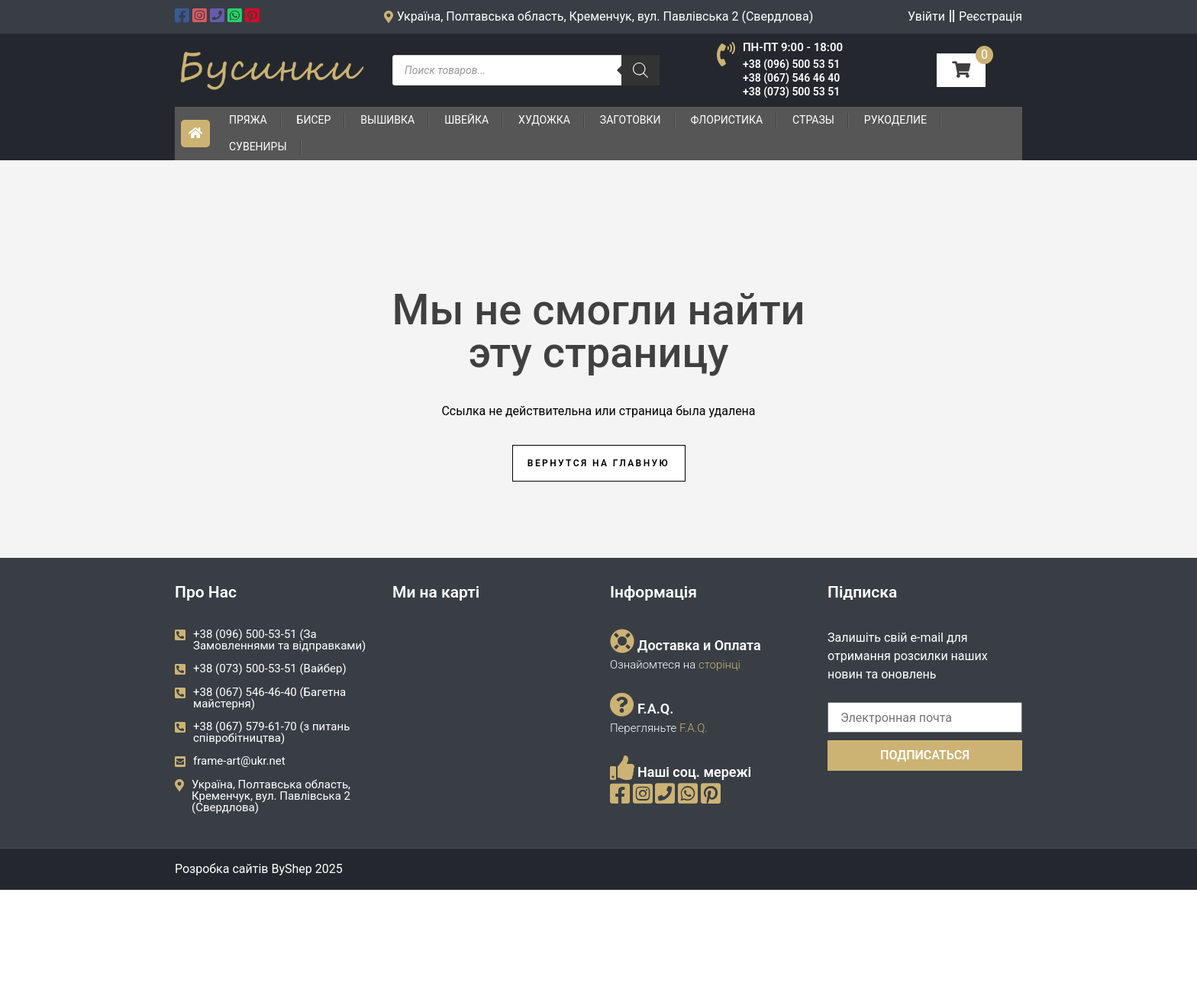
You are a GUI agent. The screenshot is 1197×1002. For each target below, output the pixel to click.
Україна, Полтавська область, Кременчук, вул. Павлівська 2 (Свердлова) (271, 796)
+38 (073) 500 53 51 (791, 91)
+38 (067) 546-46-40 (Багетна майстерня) (269, 697)
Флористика (727, 120)
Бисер (314, 120)
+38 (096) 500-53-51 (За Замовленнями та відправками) (279, 639)
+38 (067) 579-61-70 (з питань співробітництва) (271, 732)
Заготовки (630, 120)
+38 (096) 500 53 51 (791, 64)
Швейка (466, 120)
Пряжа (248, 120)
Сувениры (258, 146)
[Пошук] (640, 70)
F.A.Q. (693, 728)
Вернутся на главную (598, 463)
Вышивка (387, 120)
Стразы (813, 120)
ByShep (291, 869)
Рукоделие (895, 120)
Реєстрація (990, 16)
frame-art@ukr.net (239, 761)
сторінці (717, 665)
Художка (544, 120)
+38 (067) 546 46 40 (791, 77)
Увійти (926, 16)
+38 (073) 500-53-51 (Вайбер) (270, 668)
